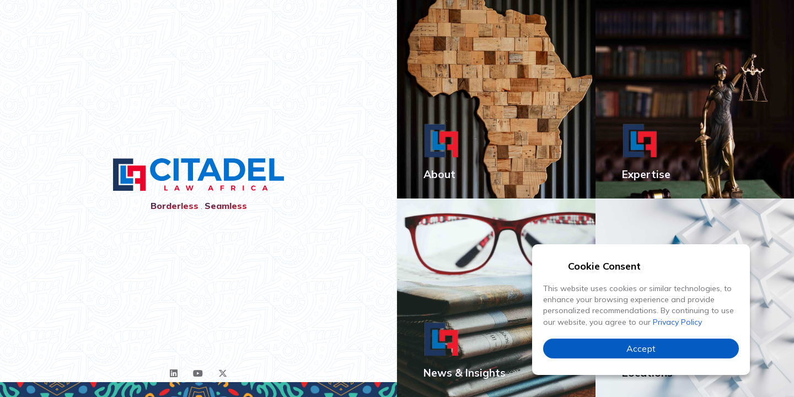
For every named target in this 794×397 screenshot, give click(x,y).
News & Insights (464, 372)
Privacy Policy (677, 322)
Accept (641, 348)
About (439, 174)
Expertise (646, 174)
